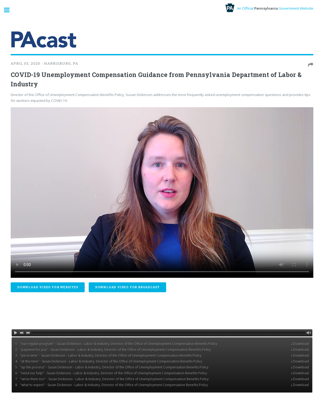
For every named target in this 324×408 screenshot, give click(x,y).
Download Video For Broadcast (127, 287)
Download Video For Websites (47, 287)
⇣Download (299, 343)
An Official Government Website (269, 8)
